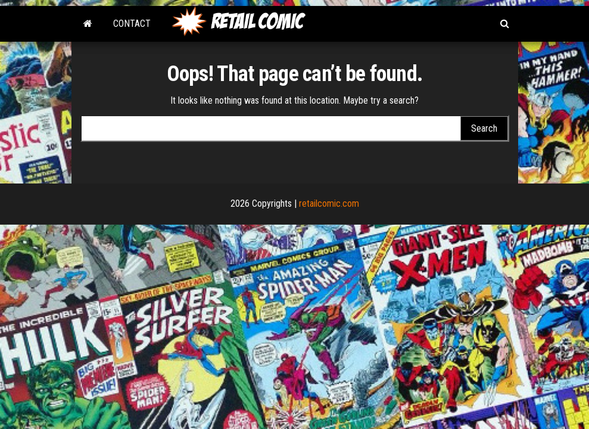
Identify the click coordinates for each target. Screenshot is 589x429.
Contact (132, 23)
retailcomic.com (329, 203)
